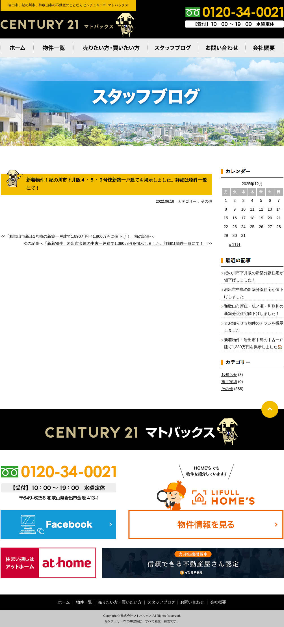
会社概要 (218, 602)
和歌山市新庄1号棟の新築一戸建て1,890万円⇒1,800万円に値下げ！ (69, 236)
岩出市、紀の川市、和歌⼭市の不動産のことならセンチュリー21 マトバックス (68, 24)
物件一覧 (84, 602)
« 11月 (234, 244)
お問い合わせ (192, 602)
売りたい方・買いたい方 (120, 602)
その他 (227, 388)
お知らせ (229, 374)
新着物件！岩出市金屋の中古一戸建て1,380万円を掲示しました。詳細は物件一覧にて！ (125, 243)
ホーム (64, 602)
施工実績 (229, 381)
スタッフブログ (161, 602)
